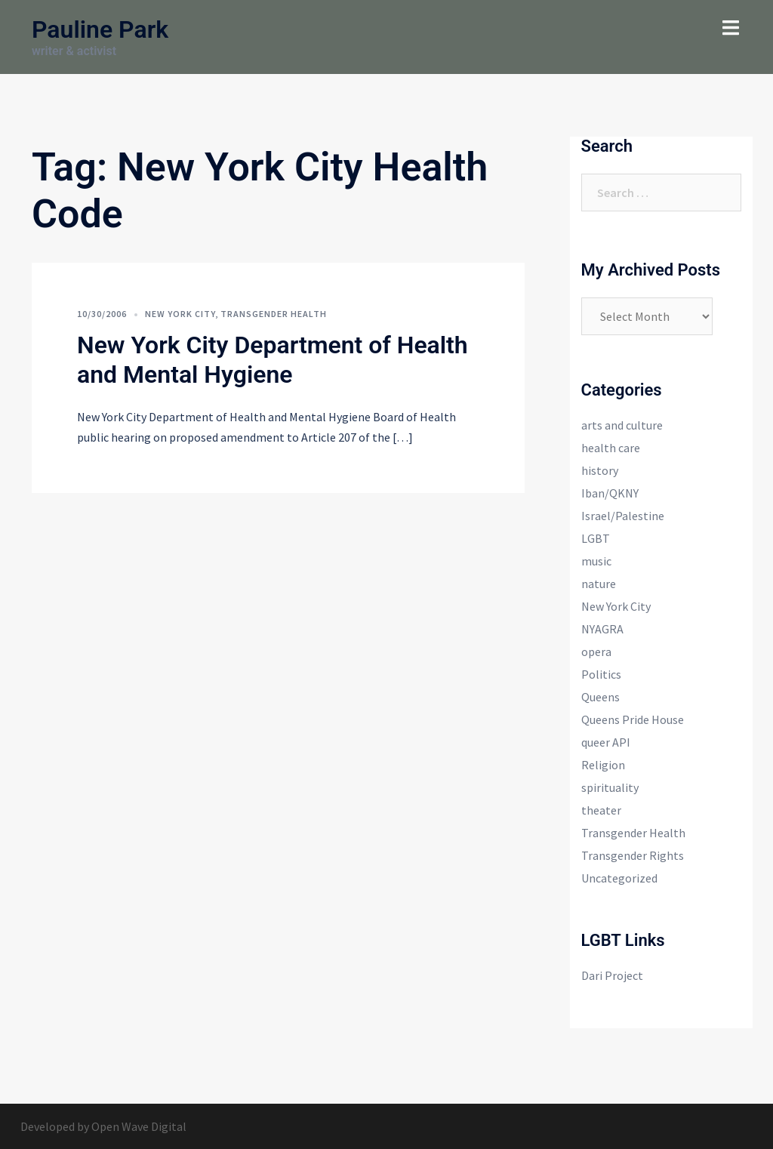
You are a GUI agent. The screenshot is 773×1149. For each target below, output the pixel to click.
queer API (605, 742)
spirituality (610, 787)
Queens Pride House (632, 719)
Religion (603, 764)
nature (598, 583)
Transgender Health (273, 313)
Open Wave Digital (138, 1126)
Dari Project (612, 975)
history (599, 470)
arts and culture (622, 425)
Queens (600, 696)
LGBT (595, 538)
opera (596, 651)
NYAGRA (602, 628)
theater (601, 810)
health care (610, 447)
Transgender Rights (632, 855)
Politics (601, 674)
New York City (180, 313)
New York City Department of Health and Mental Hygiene (272, 359)
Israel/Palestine (622, 515)
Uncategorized (619, 878)
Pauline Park (100, 29)
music (596, 560)
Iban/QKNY (610, 493)
